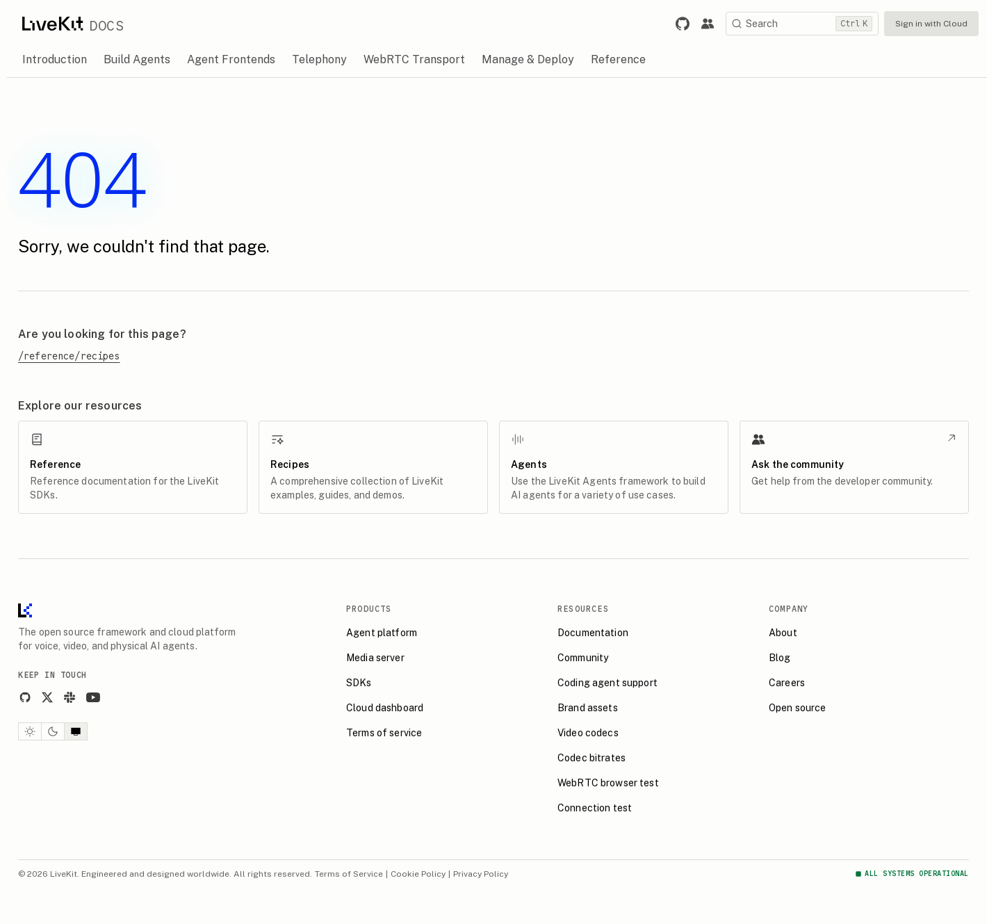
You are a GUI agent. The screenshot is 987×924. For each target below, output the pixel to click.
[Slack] (69, 697)
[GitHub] (25, 697)
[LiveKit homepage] (25, 613)
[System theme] (76, 731)
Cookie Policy (418, 874)
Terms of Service (349, 874)
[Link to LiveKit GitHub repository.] (683, 24)
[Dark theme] (53, 731)
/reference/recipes (69, 356)
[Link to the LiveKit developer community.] (708, 24)
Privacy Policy (480, 874)
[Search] (802, 23)
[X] (47, 697)
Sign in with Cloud (931, 24)
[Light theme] (30, 731)
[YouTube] (93, 697)
